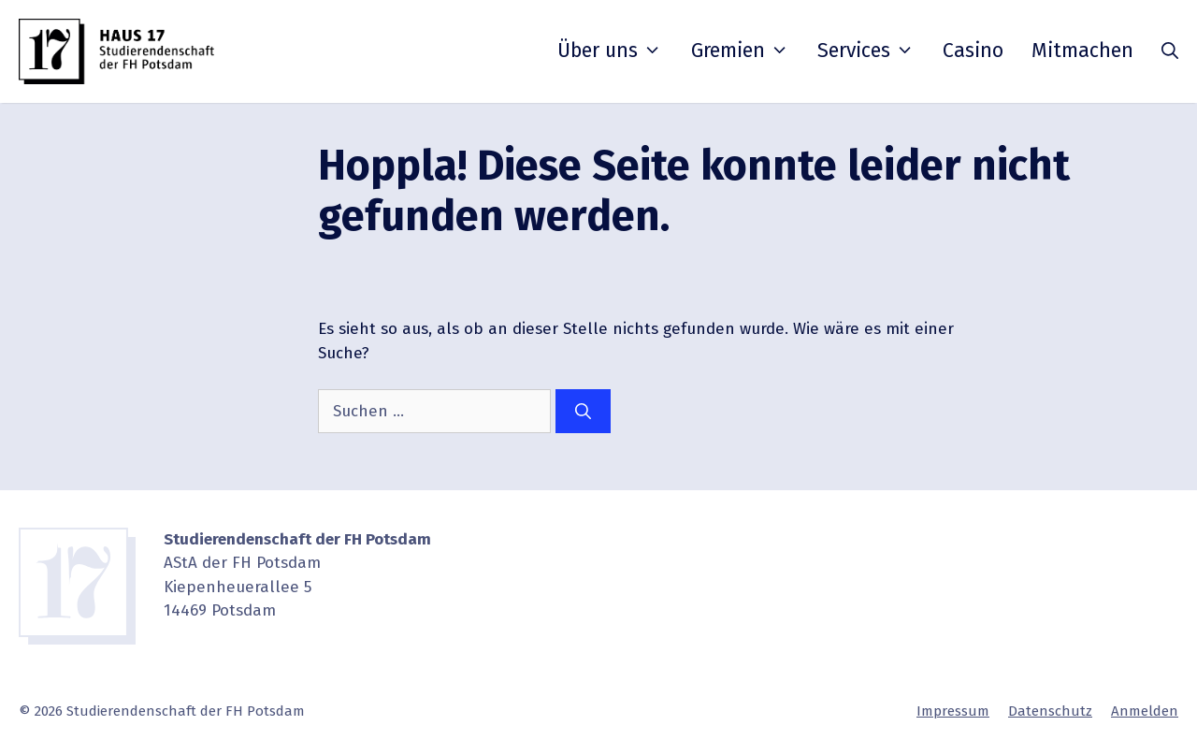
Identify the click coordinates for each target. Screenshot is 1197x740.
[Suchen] (583, 411)
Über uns (609, 50)
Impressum (952, 711)
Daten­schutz (1050, 711)
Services (866, 50)
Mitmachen (1082, 50)
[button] (1169, 51)
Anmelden (1144, 711)
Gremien (740, 50)
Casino (973, 50)
